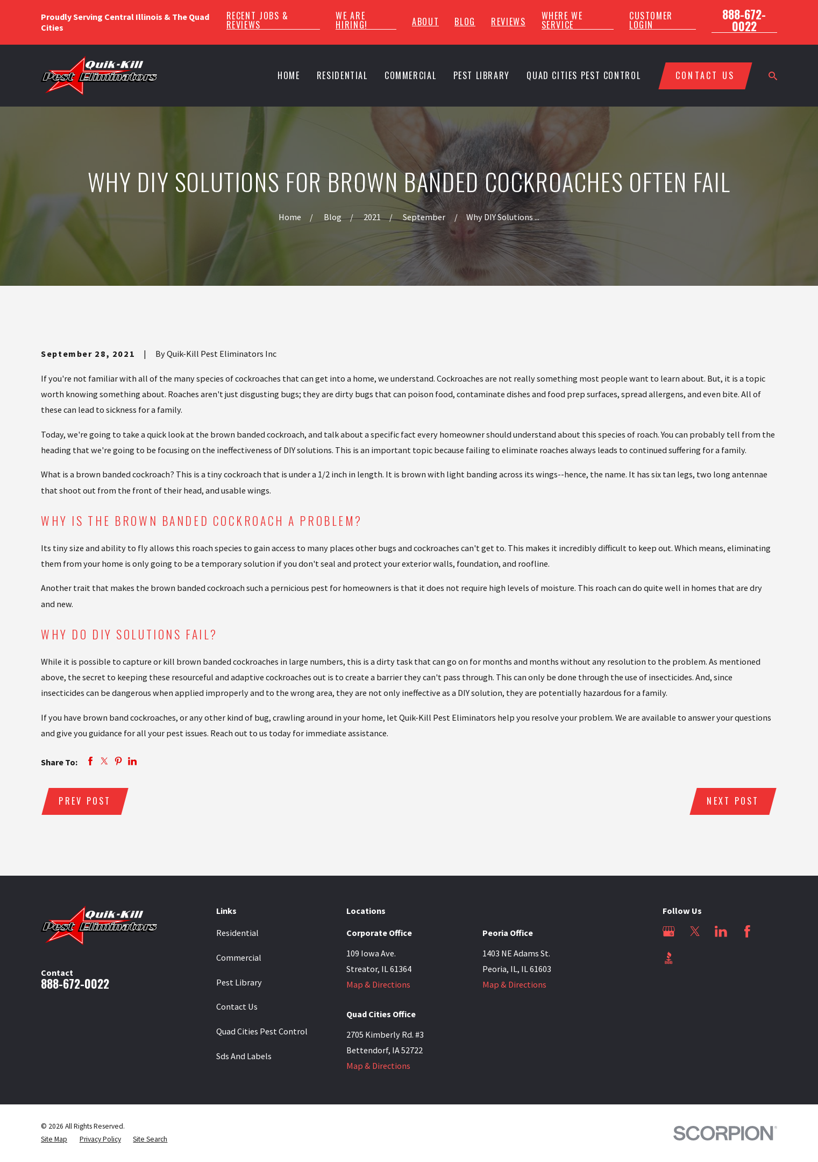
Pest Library (239, 982)
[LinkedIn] (721, 931)
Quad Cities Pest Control (262, 1031)
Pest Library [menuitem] (481, 75)
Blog (464, 21)
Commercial (238, 957)
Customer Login (651, 20)
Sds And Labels (244, 1056)
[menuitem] (54, 1139)
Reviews (508, 21)
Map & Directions (378, 984)
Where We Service (562, 20)
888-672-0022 (744, 20)
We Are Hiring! (351, 20)
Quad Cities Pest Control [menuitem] (584, 75)
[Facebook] (747, 931)
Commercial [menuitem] (410, 75)
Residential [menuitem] (342, 75)
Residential (237, 932)
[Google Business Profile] (669, 931)
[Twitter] (695, 931)
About (425, 21)
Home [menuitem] (289, 75)
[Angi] (695, 958)
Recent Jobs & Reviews (257, 20)
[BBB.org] (669, 958)
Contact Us (237, 1006)
